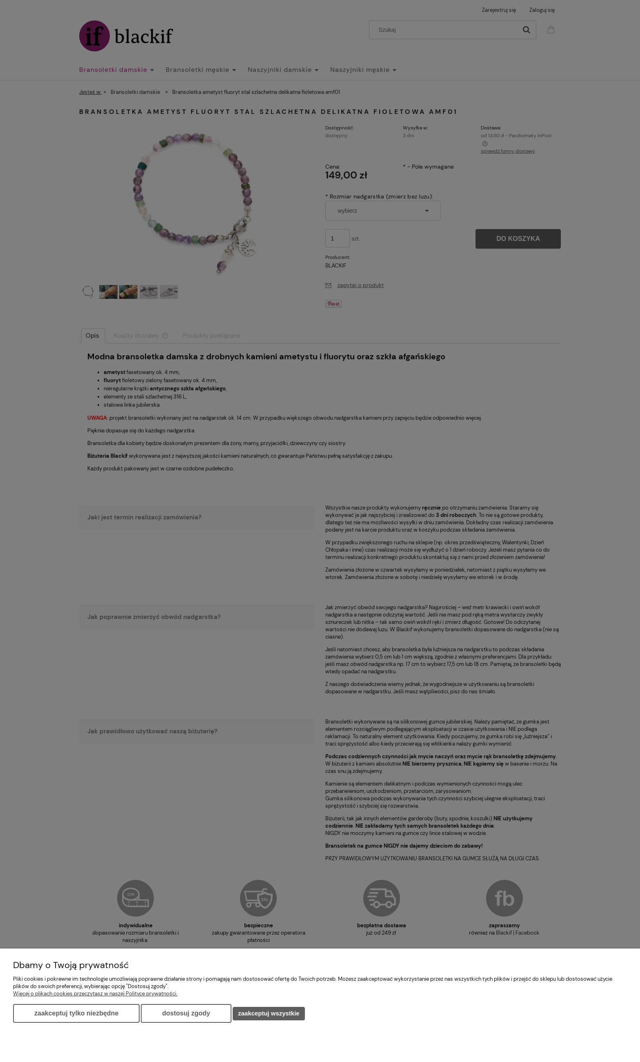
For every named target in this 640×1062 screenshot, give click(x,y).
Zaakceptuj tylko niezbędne (76, 1013)
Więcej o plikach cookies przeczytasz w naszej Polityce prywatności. (95, 993)
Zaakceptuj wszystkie (268, 1013)
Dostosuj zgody (186, 1013)
